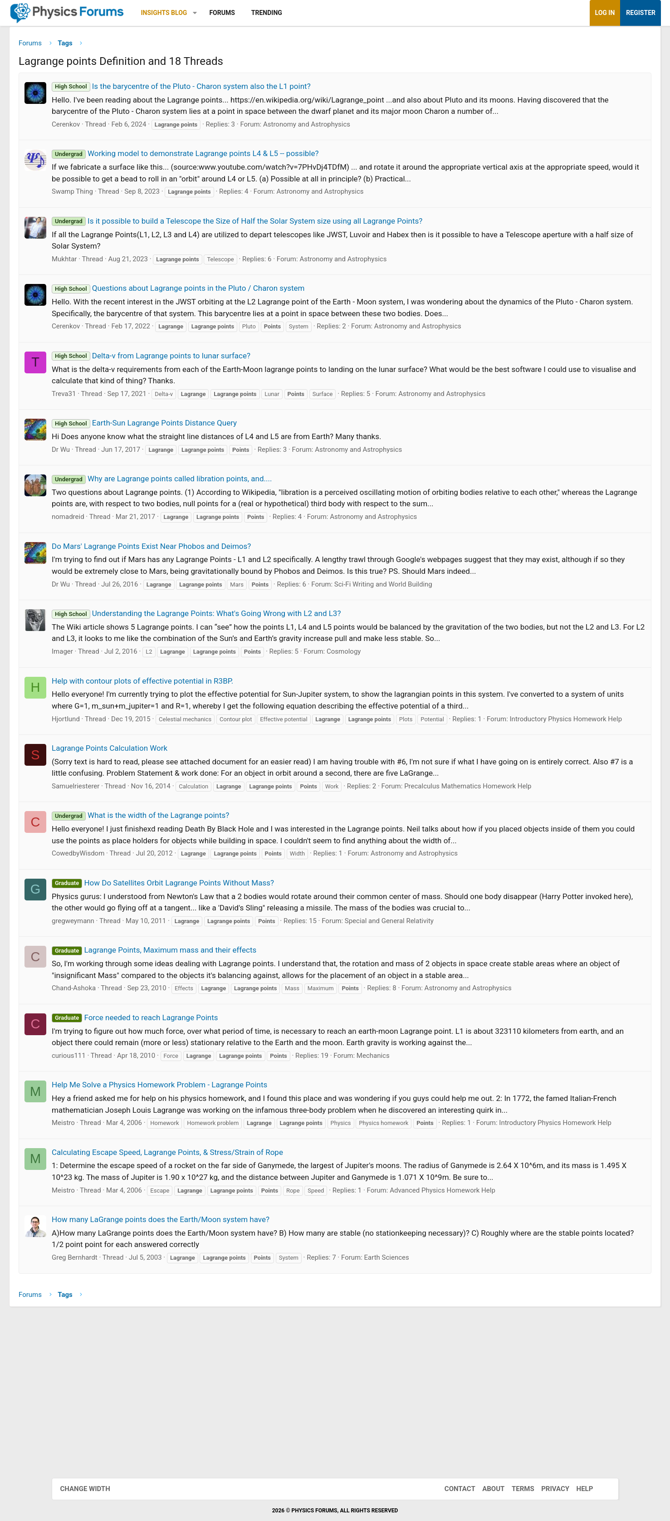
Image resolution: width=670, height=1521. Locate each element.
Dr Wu (112, 464)
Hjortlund (117, 768)
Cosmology (395, 689)
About (484, 1489)
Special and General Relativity (440, 1004)
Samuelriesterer (127, 846)
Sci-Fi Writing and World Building (435, 610)
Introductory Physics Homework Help (159, 780)
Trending (318, 12)
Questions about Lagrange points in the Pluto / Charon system (229, 303)
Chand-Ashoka (125, 1083)
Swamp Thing (124, 206)
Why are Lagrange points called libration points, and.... (213, 493)
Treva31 (115, 409)
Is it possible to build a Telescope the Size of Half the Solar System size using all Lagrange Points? (288, 235)
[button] (246, 13)
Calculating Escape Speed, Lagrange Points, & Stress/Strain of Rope (219, 1280)
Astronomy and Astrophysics (357, 139)
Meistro (115, 1241)
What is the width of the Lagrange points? (192, 875)
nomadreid (119, 532)
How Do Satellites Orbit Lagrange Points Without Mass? (214, 954)
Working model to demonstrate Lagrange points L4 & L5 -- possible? (237, 168)
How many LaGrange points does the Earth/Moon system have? (212, 1359)
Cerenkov (117, 139)
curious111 (120, 1162)
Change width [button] (94, 1489)
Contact (450, 1489)
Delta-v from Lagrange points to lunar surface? (202, 370)
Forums (273, 12)
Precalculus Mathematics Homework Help (519, 846)
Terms (514, 1489)
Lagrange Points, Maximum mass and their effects (205, 1032)
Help (575, 1489)
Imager (114, 689)
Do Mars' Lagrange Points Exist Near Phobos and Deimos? (203, 561)
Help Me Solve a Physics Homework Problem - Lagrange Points (211, 1190)
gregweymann (124, 1004)
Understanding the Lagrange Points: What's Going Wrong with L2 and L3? (247, 640)
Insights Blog (215, 12)
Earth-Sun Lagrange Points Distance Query (196, 437)
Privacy (546, 1489)
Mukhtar (115, 274)
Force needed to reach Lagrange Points (186, 1111)
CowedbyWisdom (129, 925)
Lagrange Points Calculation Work (161, 807)
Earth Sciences (438, 1397)
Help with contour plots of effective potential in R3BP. (194, 719)
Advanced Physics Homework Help (494, 1329)
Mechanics (424, 1162)
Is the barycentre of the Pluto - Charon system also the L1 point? (232, 89)
